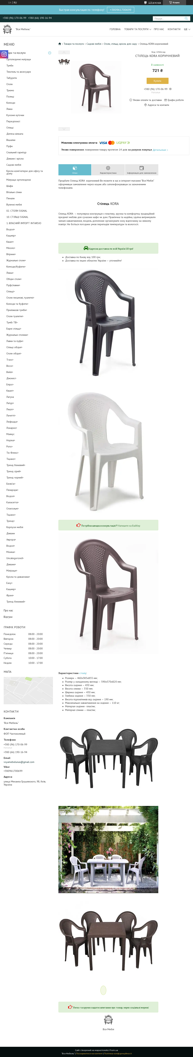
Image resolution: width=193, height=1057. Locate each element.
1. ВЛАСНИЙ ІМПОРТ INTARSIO (23, 223)
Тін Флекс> (12, 452)
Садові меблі (13, 164)
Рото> (9, 446)
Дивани (10, 533)
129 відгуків (154, 2)
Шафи (9, 186)
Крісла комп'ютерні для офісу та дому (24, 172)
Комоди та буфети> (17, 303)
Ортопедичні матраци (18, 59)
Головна (115, 29)
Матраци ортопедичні (18, 179)
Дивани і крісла (15, 158)
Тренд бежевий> (15, 465)
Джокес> (11, 378)
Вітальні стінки (14, 192)
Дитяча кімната (14, 133)
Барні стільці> (13, 328)
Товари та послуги (136, 29)
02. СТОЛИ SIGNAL (16, 210)
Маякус (10, 434)
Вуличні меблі (14, 204)
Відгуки (8, 617)
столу (82, 673)
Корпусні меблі (14, 527)
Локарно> (11, 428)
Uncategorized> (15, 558)
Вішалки (10, 140)
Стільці (10, 127)
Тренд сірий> (13, 471)
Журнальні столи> (16, 260)
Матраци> (11, 570)
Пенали (10, 198)
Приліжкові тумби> (16, 310)
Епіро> (10, 384)
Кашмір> (11, 235)
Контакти (174, 29)
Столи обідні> (14, 353)
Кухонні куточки (15, 115)
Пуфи (9, 146)
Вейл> (9, 372)
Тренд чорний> (15, 477)
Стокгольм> (12, 508)
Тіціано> (11, 459)
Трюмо (10, 90)
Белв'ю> (11, 483)
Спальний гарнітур (16, 152)
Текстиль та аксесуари (18, 71)
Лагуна (10, 396)
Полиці (10, 96)
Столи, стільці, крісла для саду (120, 44)
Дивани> (11, 564)
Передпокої (13, 121)
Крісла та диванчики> (18, 576)
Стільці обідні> (14, 347)
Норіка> (10, 440)
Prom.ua (114, 1050)
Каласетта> (12, 502)
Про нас (159, 29)
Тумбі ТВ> (12, 322)
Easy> (9, 583)
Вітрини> (11, 254)
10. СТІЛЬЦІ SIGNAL (17, 217)
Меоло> (10, 248)
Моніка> (10, 552)
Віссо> (9, 365)
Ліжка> (10, 272)
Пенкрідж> (12, 490)
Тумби (9, 65)
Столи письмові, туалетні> (20, 297)
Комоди (10, 102)
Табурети (11, 78)
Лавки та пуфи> (15, 341)
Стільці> (10, 291)
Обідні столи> (14, 279)
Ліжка (9, 109)
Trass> (10, 359)
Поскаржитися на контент (89, 1053)
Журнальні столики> (17, 334)
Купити (157, 80)
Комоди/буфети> (16, 266)
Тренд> (10, 521)
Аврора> (11, 539)
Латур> (10, 403)
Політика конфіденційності (118, 1053)
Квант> (10, 241)
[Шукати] (186, 18)
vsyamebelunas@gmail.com (19, 762)
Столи (9, 84)
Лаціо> (10, 409)
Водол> (10, 229)
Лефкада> (12, 421)
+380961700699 (120, 9)
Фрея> (10, 595)
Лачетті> (11, 415)
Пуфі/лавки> (13, 285)
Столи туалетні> (15, 316)
